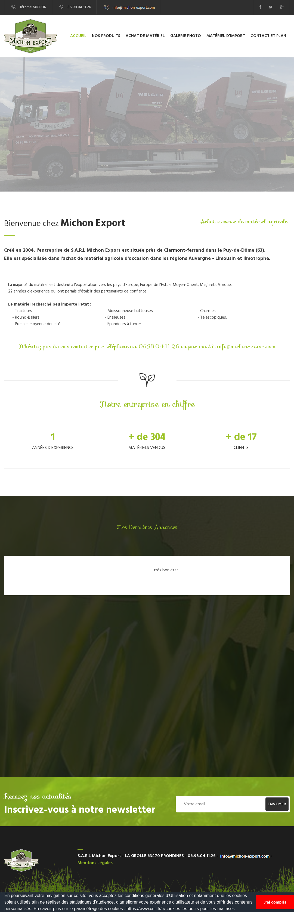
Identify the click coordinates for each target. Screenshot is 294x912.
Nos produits (106, 36)
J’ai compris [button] (275, 902)
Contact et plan (268, 36)
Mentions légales (95, 863)
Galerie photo (185, 36)
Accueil (78, 36)
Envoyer (277, 804)
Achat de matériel (145, 36)
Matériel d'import (225, 36)
